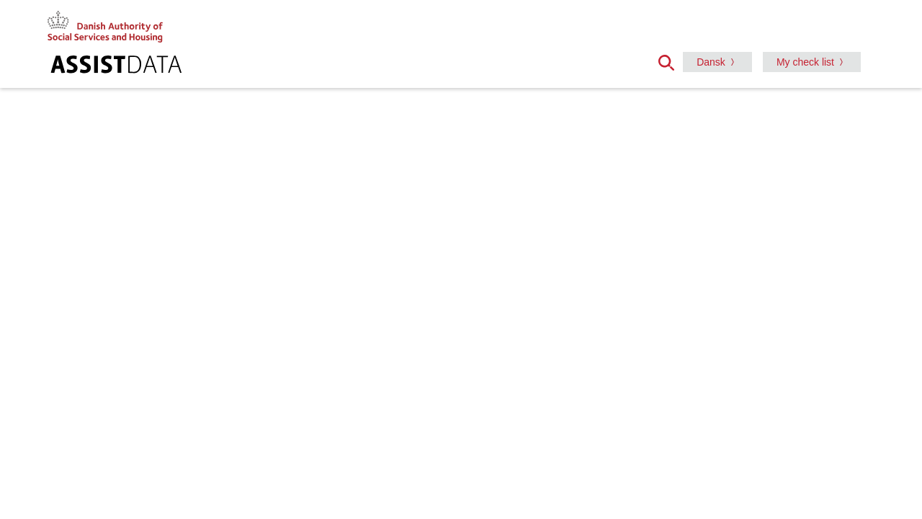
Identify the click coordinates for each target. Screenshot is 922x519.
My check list (805, 62)
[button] (670, 61)
